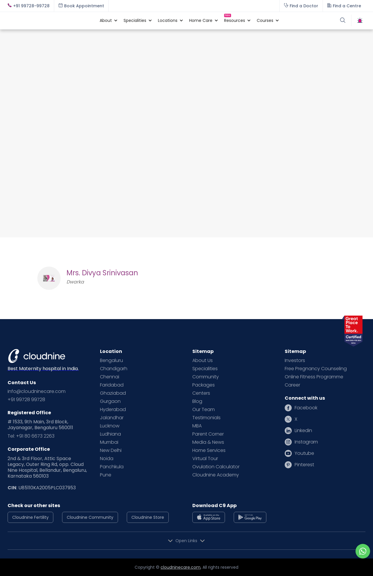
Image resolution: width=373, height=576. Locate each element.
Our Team (203, 409)
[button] (106, 20)
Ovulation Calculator (216, 466)
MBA (197, 426)
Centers (201, 393)
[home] (51, 20)
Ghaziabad (113, 393)
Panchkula (112, 466)
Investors (295, 360)
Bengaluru (111, 360)
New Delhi (111, 450)
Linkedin (303, 430)
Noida (106, 458)
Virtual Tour (205, 458)
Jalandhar (112, 417)
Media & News (208, 442)
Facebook (306, 407)
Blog (197, 401)
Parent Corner (208, 434)
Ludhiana (110, 434)
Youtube (304, 453)
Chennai (109, 377)
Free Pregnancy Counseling (316, 368)
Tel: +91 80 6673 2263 (31, 436)
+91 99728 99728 (26, 399)
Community (205, 377)
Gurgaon (110, 401)
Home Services (209, 450)
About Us (202, 360)
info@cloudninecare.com (37, 391)
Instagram (306, 442)
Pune (105, 475)
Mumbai (109, 442)
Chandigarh (113, 368)
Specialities (205, 368)
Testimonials (206, 417)
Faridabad (112, 385)
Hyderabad (113, 409)
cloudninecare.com (180, 567)
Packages (203, 385)
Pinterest (304, 464)
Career (292, 385)
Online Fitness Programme (314, 377)
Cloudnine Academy (215, 475)
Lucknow (109, 426)
